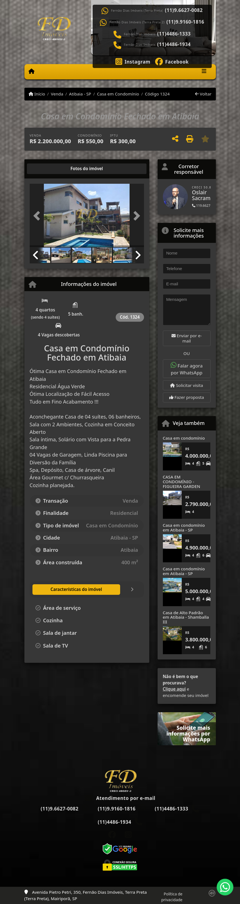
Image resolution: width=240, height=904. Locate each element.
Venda (57, 94)
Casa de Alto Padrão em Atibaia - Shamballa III (186, 617)
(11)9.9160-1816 (185, 22)
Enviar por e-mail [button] (186, 338)
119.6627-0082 (205, 205)
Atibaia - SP (80, 94)
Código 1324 (157, 94)
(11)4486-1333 (174, 34)
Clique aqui (174, 689)
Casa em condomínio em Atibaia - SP (184, 527)
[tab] (47, 168)
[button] (38, 215)
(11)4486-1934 (174, 44)
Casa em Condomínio (118, 94)
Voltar (203, 94)
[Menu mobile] (31, 71)
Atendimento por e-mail (120, 798)
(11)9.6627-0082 (184, 10)
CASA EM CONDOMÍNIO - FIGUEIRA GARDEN (181, 481)
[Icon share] (133, 61)
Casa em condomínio (184, 438)
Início (37, 94)
